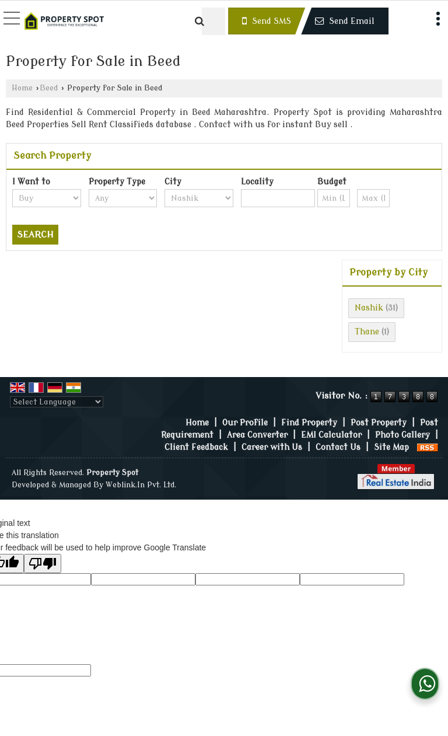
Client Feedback (196, 447)
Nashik (369, 308)
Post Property (379, 422)
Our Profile (245, 422)
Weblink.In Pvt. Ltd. (141, 485)
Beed (49, 88)
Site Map (391, 447)
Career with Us (272, 447)
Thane (367, 331)
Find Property (309, 422)
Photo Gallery (402, 435)
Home (22, 88)
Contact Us (338, 447)
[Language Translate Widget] (56, 401)
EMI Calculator (331, 435)
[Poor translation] (42, 563)
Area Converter (257, 435)
